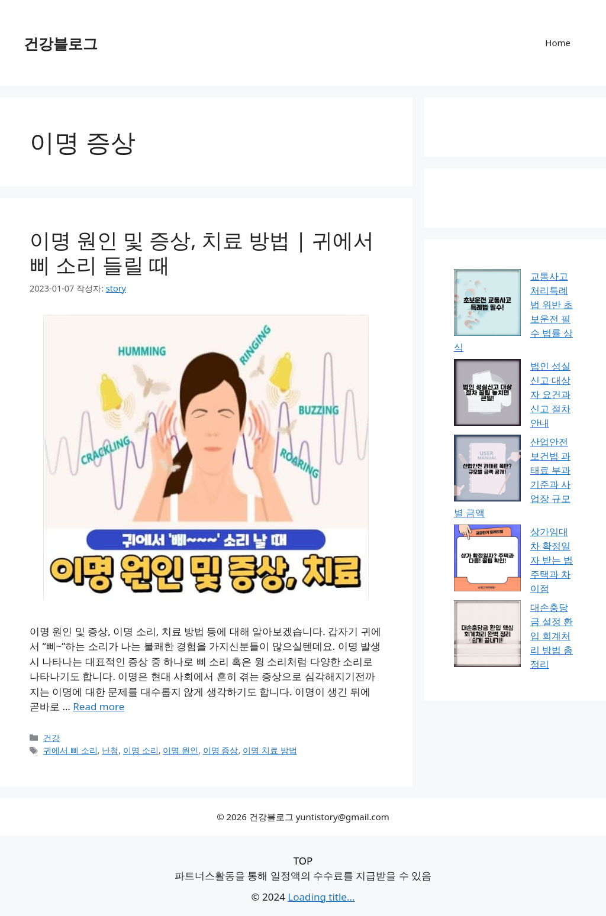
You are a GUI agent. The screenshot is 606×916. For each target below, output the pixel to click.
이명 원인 (180, 750)
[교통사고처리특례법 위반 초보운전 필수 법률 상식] (487, 304)
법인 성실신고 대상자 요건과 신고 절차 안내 (550, 394)
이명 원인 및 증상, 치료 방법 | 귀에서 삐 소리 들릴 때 (202, 252)
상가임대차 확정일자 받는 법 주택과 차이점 (551, 560)
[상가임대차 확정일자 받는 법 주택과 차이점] (487, 560)
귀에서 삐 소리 (70, 750)
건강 (51, 737)
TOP (303, 861)
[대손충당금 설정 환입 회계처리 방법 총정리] (487, 635)
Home (557, 42)
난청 (110, 750)
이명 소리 (141, 750)
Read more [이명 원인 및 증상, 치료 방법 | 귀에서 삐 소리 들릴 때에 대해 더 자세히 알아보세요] (98, 706)
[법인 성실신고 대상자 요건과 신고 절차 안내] (487, 394)
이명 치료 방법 (270, 750)
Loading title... (321, 897)
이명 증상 (220, 750)
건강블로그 (61, 43)
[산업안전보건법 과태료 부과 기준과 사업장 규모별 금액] (487, 470)
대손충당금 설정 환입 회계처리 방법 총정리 (551, 636)
